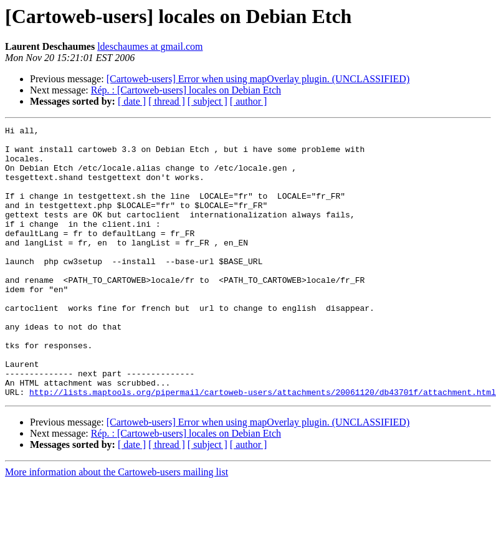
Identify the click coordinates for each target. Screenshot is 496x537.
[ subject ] (207, 101)
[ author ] (248, 101)
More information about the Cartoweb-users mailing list (116, 526)
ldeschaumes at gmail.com (150, 46)
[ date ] (132, 101)
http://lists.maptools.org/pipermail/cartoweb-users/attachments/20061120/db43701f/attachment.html (262, 446)
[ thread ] (166, 101)
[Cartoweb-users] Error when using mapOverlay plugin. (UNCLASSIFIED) (258, 79)
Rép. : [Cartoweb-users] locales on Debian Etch (186, 90)
